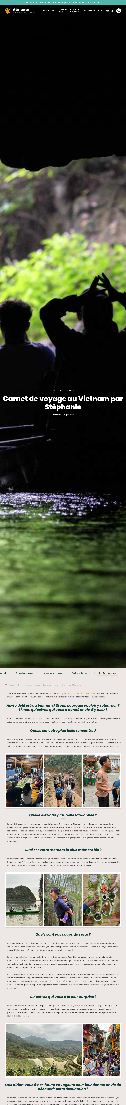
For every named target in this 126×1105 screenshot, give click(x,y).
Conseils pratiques (24, 673)
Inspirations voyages (52, 673)
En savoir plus (93, 2)
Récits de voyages (107, 673)
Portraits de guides (80, 673)
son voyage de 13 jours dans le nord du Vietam (76, 693)
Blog (100, 10)
